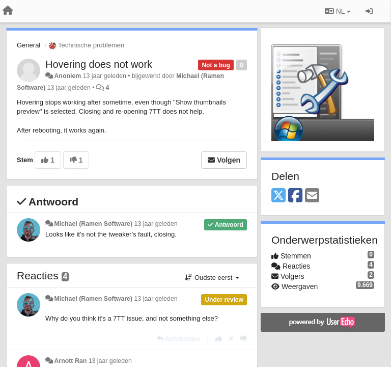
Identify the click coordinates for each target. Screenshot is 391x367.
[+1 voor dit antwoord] (218, 339)
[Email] (312, 196)
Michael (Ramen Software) (93, 223)
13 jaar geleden (156, 223)
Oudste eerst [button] (212, 277)
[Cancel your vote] (231, 339)
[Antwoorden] (178, 339)
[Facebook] (295, 196)
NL (338, 11)
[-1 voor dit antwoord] (243, 339)
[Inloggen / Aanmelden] (369, 11)
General (28, 45)
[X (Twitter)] (278, 196)
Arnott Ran (70, 360)
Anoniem (67, 76)
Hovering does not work (98, 64)
